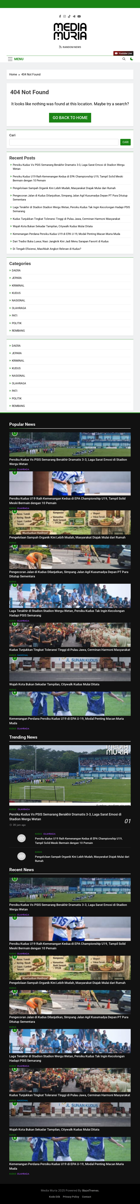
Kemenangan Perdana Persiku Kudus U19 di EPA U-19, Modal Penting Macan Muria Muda (66, 234)
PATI (14, 315)
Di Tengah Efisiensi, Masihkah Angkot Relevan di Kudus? (47, 249)
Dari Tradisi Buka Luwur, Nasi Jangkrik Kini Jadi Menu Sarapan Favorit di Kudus (61, 241)
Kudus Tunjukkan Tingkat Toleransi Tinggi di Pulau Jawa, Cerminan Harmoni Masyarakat (66, 219)
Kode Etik (54, 1196)
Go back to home (70, 117)
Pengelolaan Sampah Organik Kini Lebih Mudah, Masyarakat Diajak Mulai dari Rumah (64, 188)
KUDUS (16, 293)
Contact (86, 1196)
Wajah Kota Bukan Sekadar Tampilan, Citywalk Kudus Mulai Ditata (53, 226)
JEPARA (17, 278)
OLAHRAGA (19, 308)
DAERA (16, 270)
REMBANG (18, 330)
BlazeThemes (90, 1190)
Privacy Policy (71, 1196)
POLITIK (17, 323)
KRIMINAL (18, 285)
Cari (12, 135)
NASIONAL (18, 300)
